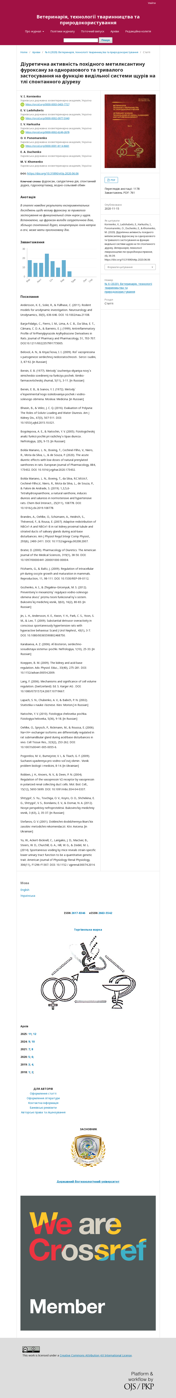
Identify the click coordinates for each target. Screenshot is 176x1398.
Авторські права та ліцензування (43, 1112)
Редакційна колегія (138, 31)
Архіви (115, 31)
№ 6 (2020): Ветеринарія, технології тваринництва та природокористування (91, 52)
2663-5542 (105, 913)
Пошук (105, 40)
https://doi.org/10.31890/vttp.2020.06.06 (53, 173)
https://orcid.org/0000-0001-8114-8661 (47, 146)
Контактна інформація (43, 1103)
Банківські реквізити (43, 1107)
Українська (27, 895)
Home (24, 52)
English (24, 890)
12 (34, 1034)
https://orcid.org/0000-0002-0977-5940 (47, 118)
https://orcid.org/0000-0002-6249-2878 (47, 132)
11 (29, 1034)
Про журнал (33, 31)
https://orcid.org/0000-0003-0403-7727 (47, 104)
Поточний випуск (92, 31)
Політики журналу (62, 31)
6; (32, 1057)
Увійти (152, 3)
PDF (112, 180)
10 (33, 1041)
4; (32, 1064)
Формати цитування (120, 267)
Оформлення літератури (43, 1098)
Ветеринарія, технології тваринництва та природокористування (88, 19)
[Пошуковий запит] (81, 40)
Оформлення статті (43, 1093)
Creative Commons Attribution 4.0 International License (96, 1355)
